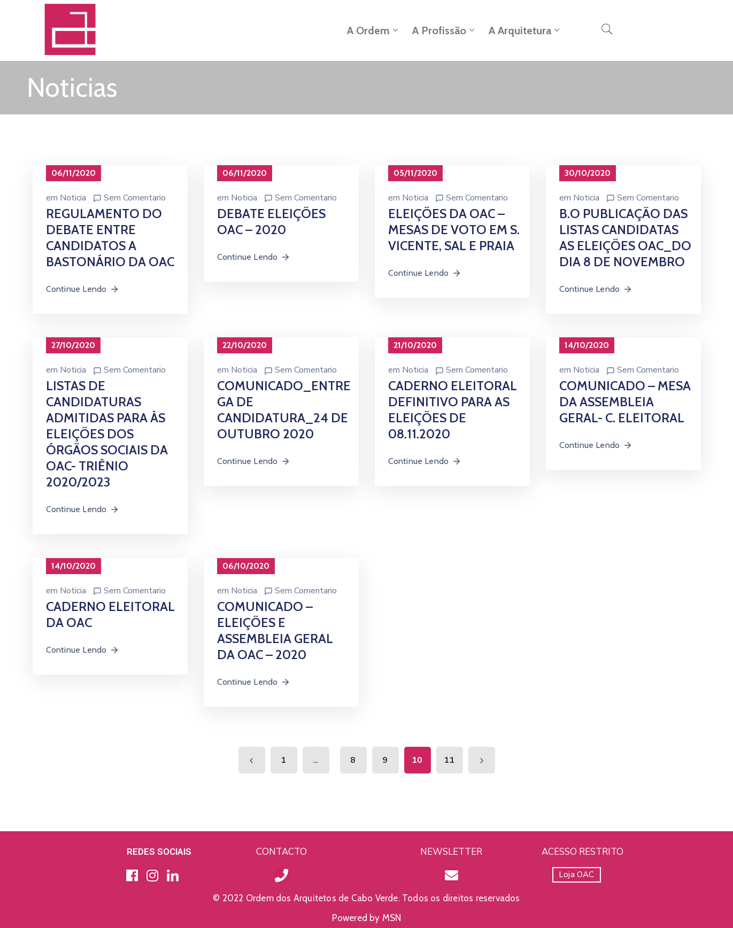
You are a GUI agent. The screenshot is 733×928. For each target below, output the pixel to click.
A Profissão (444, 30)
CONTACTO (281, 852)
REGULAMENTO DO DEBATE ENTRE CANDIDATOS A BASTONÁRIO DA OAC (110, 237)
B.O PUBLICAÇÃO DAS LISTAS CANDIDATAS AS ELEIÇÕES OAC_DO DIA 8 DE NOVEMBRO (625, 237)
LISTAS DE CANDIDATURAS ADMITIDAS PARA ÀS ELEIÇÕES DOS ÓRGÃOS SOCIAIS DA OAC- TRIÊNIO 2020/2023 (107, 434)
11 (449, 760)
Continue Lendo (83, 289)
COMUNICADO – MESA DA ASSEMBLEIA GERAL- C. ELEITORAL (625, 402)
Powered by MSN (367, 917)
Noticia (73, 198)
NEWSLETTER (451, 852)
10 (417, 760)
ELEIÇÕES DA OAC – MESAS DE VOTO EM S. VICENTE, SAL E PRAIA (454, 229)
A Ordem (373, 30)
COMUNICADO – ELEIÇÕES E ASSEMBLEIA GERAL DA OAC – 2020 (275, 630)
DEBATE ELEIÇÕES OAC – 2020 (271, 221)
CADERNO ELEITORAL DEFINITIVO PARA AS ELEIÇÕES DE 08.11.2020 (452, 410)
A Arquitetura (525, 30)
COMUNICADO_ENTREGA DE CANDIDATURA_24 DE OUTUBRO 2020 (284, 410)
